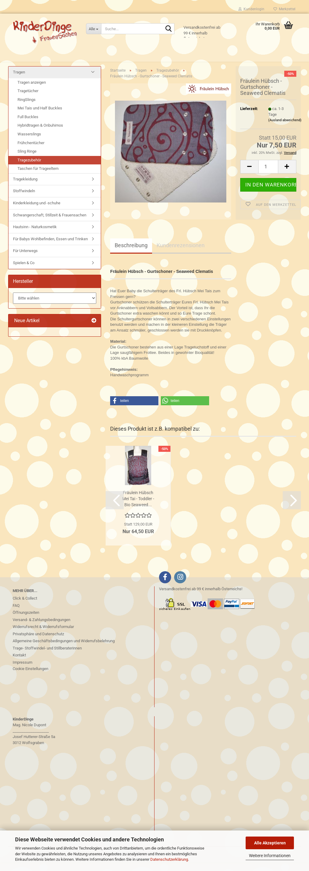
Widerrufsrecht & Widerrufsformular (43, 636)
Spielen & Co (23, 272)
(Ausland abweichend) (284, 129)
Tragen (19, 81)
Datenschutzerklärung (169, 859)
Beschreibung (131, 254)
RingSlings (27, 109)
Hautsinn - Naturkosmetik (35, 236)
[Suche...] (93, 28)
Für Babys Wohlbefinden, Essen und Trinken (50, 248)
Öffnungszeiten (26, 622)
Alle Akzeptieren (270, 842)
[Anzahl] (268, 176)
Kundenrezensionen (181, 254)
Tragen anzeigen (32, 91)
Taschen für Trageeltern (38, 178)
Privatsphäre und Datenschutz (38, 643)
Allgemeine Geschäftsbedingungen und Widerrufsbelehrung (64, 650)
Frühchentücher (31, 152)
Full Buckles (28, 126)
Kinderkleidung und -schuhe (36, 212)
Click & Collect (25, 607)
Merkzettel (284, 9)
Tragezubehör (29, 169)
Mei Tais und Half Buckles (40, 117)
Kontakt (19, 664)
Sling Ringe (27, 160)
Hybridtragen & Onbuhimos (40, 134)
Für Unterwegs (25, 260)
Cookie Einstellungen (30, 678)
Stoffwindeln (24, 200)
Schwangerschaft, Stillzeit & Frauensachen (49, 224)
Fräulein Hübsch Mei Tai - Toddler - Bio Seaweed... (138, 508)
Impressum (22, 671)
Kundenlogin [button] (251, 9)
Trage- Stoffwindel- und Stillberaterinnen (47, 657)
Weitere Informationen (270, 855)
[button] (249, 176)
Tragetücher (28, 100)
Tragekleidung (25, 188)
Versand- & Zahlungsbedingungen (41, 629)
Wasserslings (29, 143)
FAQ (16, 615)
